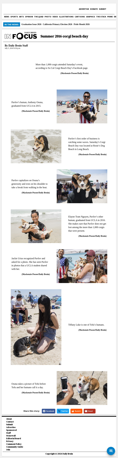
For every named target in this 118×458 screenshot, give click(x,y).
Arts (21, 16)
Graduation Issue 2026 (31, 24)
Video (55, 16)
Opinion (29, 16)
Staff (8, 433)
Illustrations (66, 16)
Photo (48, 16)
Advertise (84, 9)
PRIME (110, 16)
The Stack (101, 16)
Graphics (90, 16)
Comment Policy (13, 444)
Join (8, 449)
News (6, 16)
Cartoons (80, 16)
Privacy (9, 441)
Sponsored (11, 430)
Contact (10, 421)
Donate (94, 9)
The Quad (38, 16)
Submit (102, 9)
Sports (14, 16)
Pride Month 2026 (82, 24)
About (9, 419)
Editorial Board (13, 438)
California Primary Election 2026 (57, 24)
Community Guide (14, 447)
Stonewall (11, 435)
